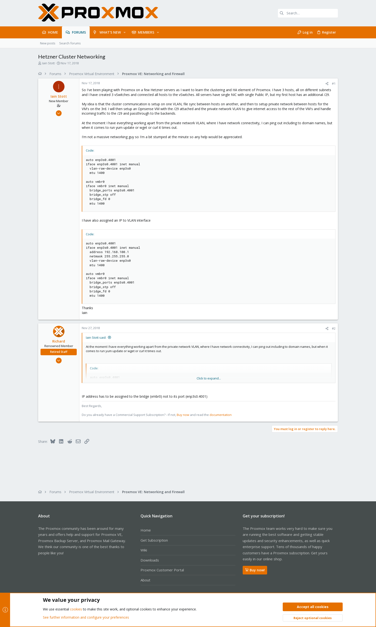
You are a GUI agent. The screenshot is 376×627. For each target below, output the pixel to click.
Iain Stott (48, 63)
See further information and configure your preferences (86, 617)
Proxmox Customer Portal (162, 570)
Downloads (150, 560)
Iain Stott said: (96, 337)
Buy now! (255, 570)
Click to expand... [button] (209, 378)
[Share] (327, 83)
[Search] (308, 13)
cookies (76, 609)
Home (146, 530)
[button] (124, 32)
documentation (221, 415)
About (145, 580)
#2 (333, 328)
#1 (333, 83)
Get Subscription (154, 540)
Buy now (183, 415)
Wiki (144, 550)
